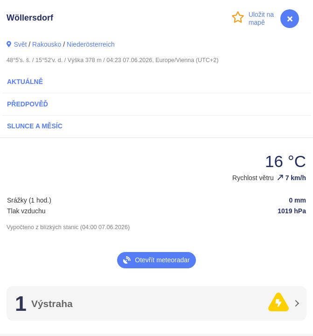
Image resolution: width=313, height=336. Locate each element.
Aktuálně (25, 81)
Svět (20, 44)
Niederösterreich (91, 44)
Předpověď (27, 104)
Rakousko (46, 44)
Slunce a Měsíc (35, 126)
